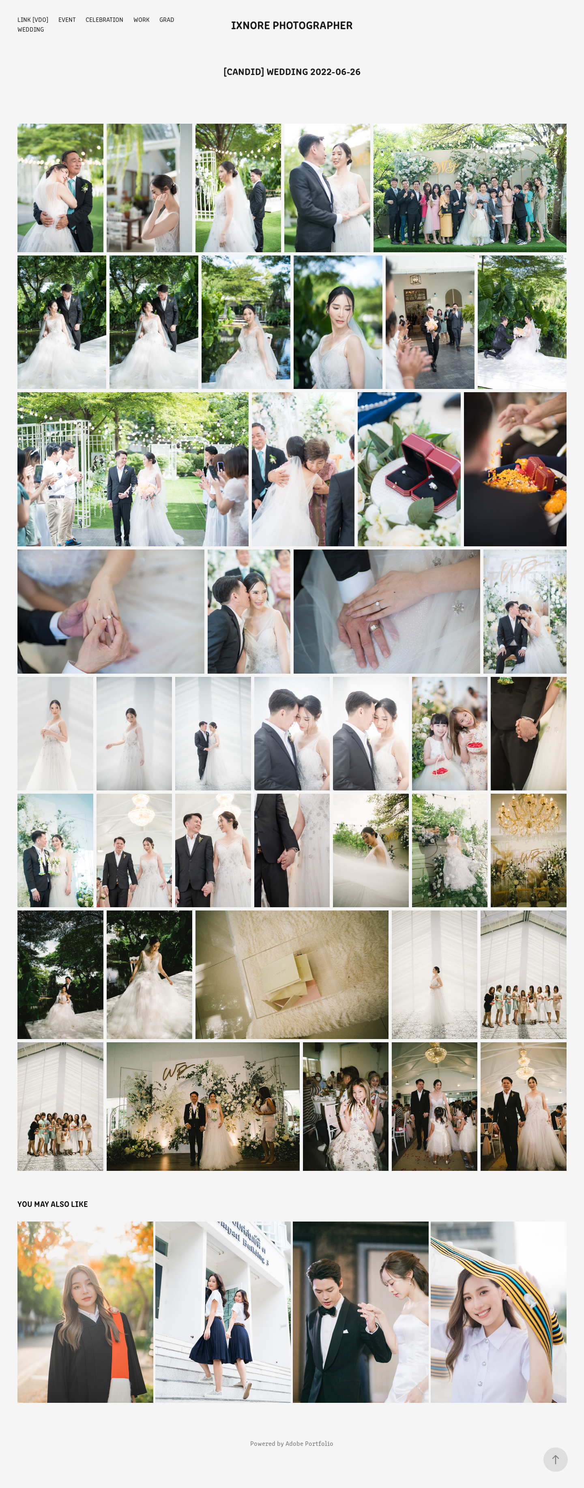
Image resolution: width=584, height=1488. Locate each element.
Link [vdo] (32, 19)
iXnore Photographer (292, 24)
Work (141, 19)
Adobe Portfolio (309, 1443)
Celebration (104, 19)
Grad (166, 19)
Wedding (30, 29)
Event (67, 19)
